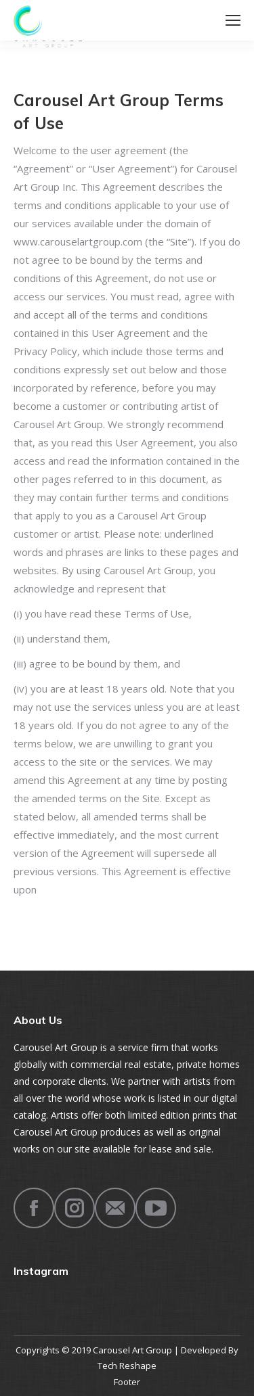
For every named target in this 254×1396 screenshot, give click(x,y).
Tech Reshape (127, 1365)
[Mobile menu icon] (233, 20)
